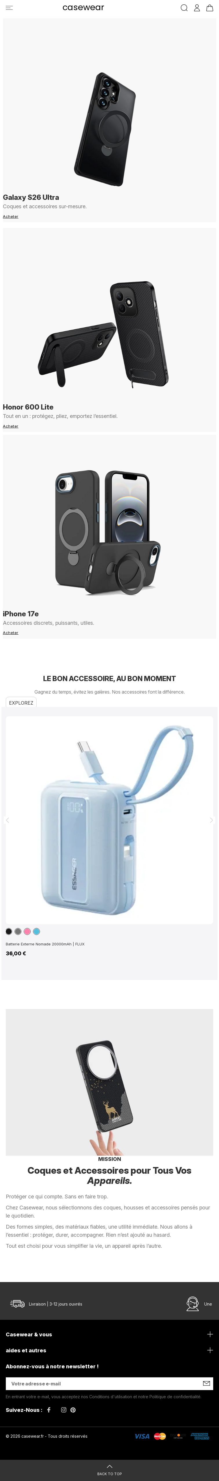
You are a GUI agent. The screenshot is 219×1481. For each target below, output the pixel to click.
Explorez (21, 703)
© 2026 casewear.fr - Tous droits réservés (46, 1436)
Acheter (11, 216)
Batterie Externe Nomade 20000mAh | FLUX (45, 944)
